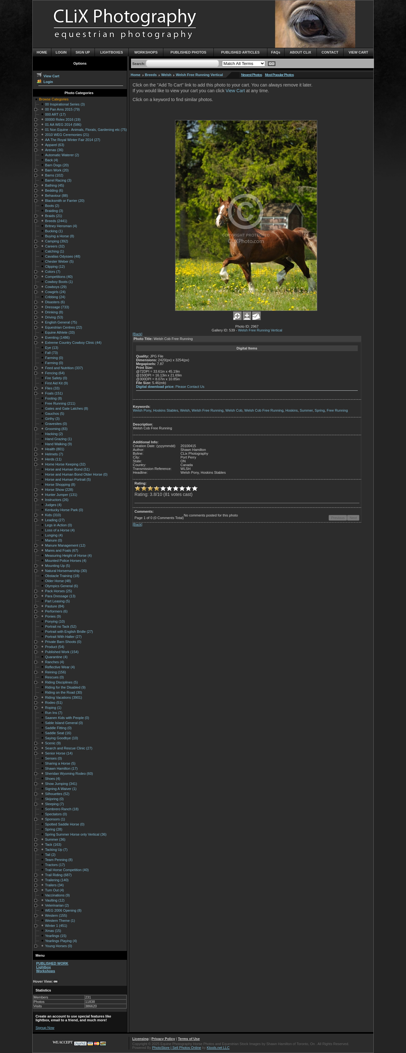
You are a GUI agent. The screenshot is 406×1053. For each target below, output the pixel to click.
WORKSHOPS (145, 52)
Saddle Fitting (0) (58, 728)
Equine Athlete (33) (60, 332)
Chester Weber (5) (59, 261)
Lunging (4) (54, 535)
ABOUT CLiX (300, 52)
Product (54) (54, 647)
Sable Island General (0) (64, 723)
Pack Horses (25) (58, 591)
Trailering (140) (57, 880)
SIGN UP (82, 52)
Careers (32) (55, 246)
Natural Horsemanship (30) (66, 571)
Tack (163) (53, 844)
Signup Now (45, 1028)
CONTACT (330, 52)
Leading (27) (55, 520)
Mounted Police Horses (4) (65, 560)
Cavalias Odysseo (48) (62, 256)
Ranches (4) (54, 662)
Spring (320, 410)
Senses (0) (53, 758)
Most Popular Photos (279, 75)
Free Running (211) (60, 403)
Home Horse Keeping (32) (65, 464)
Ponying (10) (55, 621)
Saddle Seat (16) (58, 733)
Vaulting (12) (55, 900)
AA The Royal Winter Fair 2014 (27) (72, 140)
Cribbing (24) (55, 297)
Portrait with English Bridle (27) (69, 631)
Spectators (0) (56, 814)
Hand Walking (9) (58, 444)
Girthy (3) (52, 419)
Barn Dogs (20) (57, 165)
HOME (42, 52)
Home (136, 75)
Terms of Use (189, 1039)
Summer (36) (55, 839)
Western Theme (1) (60, 920)
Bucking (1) (54, 231)
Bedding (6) (54, 190)
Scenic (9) (53, 743)
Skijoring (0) (54, 799)
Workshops (45, 971)
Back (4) (51, 160)
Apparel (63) (54, 145)
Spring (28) (53, 829)
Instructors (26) (57, 500)
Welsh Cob (234, 410)
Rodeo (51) (53, 702)
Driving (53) (54, 317)
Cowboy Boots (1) (59, 282)
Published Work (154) (62, 652)
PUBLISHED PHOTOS (188, 52)
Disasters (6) (55, 302)
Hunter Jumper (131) (61, 495)
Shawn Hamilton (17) (61, 768)
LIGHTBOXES (111, 52)
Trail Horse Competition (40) (67, 870)
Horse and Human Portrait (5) (68, 479)
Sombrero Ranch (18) (62, 809)
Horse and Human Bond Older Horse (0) (76, 474)
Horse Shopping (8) (60, 484)
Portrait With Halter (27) (63, 637)
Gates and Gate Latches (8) (66, 408)
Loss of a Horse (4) (60, 530)
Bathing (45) (54, 185)
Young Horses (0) (58, 946)
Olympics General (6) (61, 586)
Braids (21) (53, 216)
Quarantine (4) (56, 657)
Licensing (140, 1039)
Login (44, 82)
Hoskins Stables (165, 410)
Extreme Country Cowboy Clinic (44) (73, 342)
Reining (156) (55, 672)
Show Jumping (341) (61, 784)
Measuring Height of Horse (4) (68, 555)
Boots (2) (52, 206)
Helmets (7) (54, 454)
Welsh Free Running (207, 410)
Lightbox (43, 967)
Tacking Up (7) (56, 849)
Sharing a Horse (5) (60, 763)
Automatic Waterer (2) (62, 155)
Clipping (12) (55, 266)
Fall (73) (51, 353)
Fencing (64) (55, 373)
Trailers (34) (54, 885)
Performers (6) (56, 611)
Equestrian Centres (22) (63, 327)
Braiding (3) (54, 211)
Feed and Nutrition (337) (64, 368)
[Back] (137, 334)
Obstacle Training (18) (62, 576)
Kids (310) (53, 515)
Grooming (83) (56, 429)
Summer (306, 410)
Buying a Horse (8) (59, 236)
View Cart (47, 76)
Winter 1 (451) (56, 926)
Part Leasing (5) (57, 601)
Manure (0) (53, 540)
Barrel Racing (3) (58, 180)
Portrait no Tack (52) (60, 626)
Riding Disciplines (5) (61, 682)
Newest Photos (251, 75)
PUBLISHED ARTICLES (240, 52)
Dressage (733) (57, 307)
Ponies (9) (53, 616)
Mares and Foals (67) (61, 550)
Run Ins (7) (53, 713)
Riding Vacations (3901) (63, 697)
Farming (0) (54, 358)
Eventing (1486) (57, 337)
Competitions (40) (59, 277)
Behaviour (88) (56, 195)
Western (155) (56, 915)
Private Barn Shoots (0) (63, 642)
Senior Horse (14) (59, 753)
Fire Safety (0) (56, 378)
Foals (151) (54, 393)
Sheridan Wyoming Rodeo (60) (69, 773)
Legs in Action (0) (58, 525)
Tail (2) (50, 855)
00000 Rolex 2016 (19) (63, 119)
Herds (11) (53, 459)
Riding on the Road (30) (63, 692)
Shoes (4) (52, 778)
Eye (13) (51, 348)
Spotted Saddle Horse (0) (64, 824)
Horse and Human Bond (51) (67, 469)
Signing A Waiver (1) (60, 789)
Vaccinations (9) (57, 895)
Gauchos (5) (54, 413)
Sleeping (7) (54, 804)
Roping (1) (53, 707)
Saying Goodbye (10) (61, 738)
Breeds (151, 75)
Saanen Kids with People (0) (67, 718)
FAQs (275, 52)
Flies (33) (52, 388)
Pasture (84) (54, 606)
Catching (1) (54, 251)
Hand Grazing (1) (58, 439)
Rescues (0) (54, 677)
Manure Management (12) (65, 545)
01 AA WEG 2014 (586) (63, 124)
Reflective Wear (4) (60, 667)
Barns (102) (54, 175)
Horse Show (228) (59, 489)
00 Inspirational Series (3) (65, 104)
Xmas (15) (53, 931)
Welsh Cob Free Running (263, 410)
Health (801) (54, 449)
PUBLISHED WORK (52, 963)
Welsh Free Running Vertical (199, 75)
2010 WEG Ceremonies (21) (67, 135)
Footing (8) (53, 398)
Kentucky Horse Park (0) (64, 510)
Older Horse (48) (58, 581)
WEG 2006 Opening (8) (63, 910)
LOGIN (61, 52)
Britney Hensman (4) (61, 226)
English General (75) (61, 322)
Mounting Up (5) (57, 566)
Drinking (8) (54, 312)
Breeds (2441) (56, 221)
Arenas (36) (54, 150)
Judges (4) (53, 505)
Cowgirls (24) (55, 292)
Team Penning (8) (59, 860)
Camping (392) (56, 241)
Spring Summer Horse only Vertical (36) (76, 834)
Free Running (337, 410)
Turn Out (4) (54, 890)
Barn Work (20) (57, 170)
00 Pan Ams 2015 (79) (62, 109)
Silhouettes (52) (57, 794)
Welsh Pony (142, 410)
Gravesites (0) (56, 424)
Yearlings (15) (55, 936)
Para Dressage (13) (60, 596)
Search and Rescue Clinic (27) (68, 748)
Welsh (166, 75)
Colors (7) (52, 271)
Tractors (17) (55, 865)
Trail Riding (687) (58, 875)
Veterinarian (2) (57, 905)
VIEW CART (358, 52)
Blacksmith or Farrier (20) (64, 200)
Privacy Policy (163, 1039)
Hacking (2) (54, 434)
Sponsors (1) (55, 819)
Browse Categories (54, 99)
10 (195, 488)
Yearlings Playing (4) (61, 941)
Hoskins (291, 410)
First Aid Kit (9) (56, 383)
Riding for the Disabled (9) (65, 687)
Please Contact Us (189, 386)
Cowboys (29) (56, 287)
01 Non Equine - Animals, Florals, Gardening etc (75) (86, 130)
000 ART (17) (55, 114)
